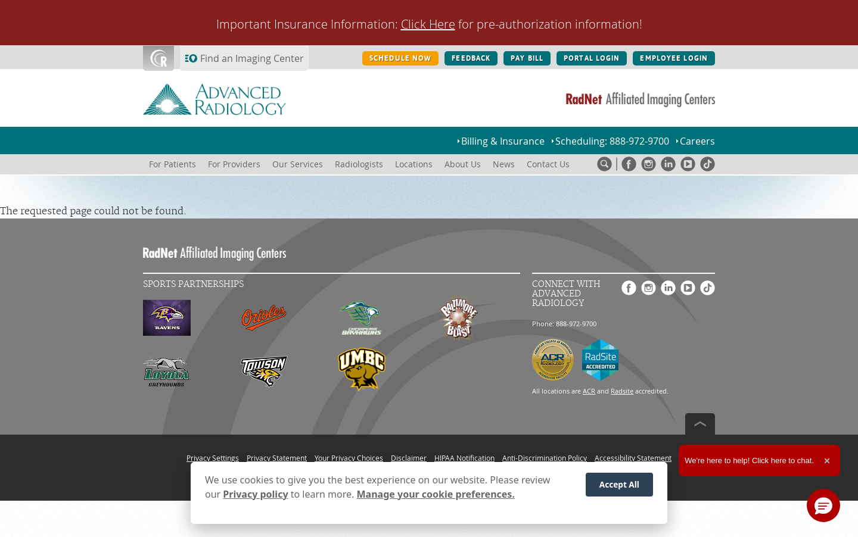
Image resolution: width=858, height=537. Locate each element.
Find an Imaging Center (252, 58)
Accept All (619, 484)
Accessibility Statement (633, 458)
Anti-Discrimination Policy (544, 458)
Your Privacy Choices (349, 458)
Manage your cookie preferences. (436, 494)
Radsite (622, 390)
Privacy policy (255, 494)
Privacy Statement (277, 458)
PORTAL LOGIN (592, 58)
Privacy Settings (212, 458)
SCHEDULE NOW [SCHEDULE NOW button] (400, 58)
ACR (589, 390)
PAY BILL (527, 58)
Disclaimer (409, 458)
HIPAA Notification (464, 458)
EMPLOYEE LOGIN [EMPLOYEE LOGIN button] (674, 58)
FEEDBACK (471, 58)
